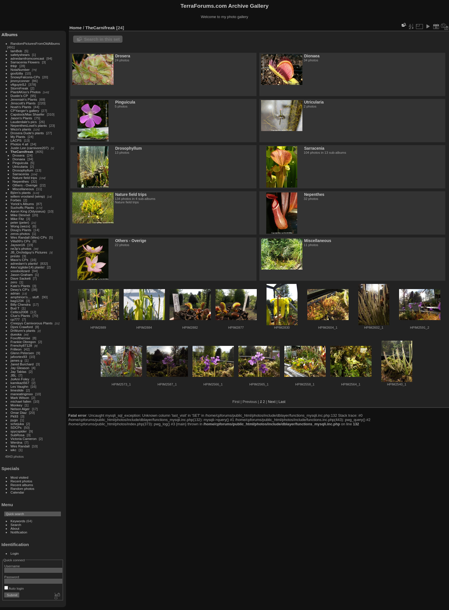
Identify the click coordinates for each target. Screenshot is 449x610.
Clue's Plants (20, 315)
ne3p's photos (21, 248)
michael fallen (21, 401)
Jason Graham (22, 274)
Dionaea (19, 159)
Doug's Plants (21, 230)
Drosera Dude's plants (27, 133)
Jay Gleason (20, 368)
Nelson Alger (20, 409)
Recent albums (22, 485)
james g (16, 360)
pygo (14, 420)
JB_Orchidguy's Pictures (29, 252)
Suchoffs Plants (22, 207)
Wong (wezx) (20, 226)
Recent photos (21, 481)
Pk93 (14, 416)
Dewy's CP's (20, 289)
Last (282, 401)
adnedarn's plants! (24, 263)
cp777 (15, 319)
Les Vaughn (19, 386)
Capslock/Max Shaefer (27, 114)
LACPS (16, 140)
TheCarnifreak (22, 151)
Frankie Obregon (23, 342)
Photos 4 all (19, 144)
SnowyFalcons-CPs (25, 77)
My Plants (18, 137)
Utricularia (20, 166)
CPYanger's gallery (25, 110)
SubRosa (17, 435)
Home (75, 27)
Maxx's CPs (19, 260)
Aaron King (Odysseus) (28, 211)
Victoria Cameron (24, 439)
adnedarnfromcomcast (27, 58)
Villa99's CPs (20, 241)
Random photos (22, 488)
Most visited (19, 477)
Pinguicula (20, 163)
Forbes (16, 200)
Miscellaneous (23, 189)
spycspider (19, 431)
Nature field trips (25, 178)
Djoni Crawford (22, 327)
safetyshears (20, 54)
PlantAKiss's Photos (26, 92)
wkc (13, 450)
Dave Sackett (21, 278)
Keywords (18, 521)
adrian (15, 293)
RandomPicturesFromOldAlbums (35, 43)
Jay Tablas (18, 371)
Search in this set (102, 39)
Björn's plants (21, 192)
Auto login (14, 588)
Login (15, 553)
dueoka (16, 334)
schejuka (17, 424)
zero (14, 282)
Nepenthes (21, 181)
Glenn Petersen (22, 353)
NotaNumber (20, 69)
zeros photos (20, 233)
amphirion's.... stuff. (25, 297)
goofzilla (17, 73)
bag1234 (17, 301)
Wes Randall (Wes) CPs (29, 237)
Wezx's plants (21, 129)
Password (11, 577)
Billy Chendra (21, 304)
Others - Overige (25, 185)
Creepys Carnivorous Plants (32, 323)
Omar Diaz (19, 412)
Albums (9, 34)
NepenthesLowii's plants (29, 125)
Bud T (15, 308)
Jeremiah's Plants (24, 99)
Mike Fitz (17, 219)
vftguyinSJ (18, 84)
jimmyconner (20, 81)
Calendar (17, 492)
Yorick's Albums (22, 204)
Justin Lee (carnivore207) (30, 148)
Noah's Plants (21, 107)
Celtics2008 (19, 312)
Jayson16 (18, 245)
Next (271, 401)
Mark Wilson (20, 397)
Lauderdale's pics (24, 122)
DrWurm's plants (23, 330)
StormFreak (19, 88)
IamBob (16, 51)
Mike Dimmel (20, 215)
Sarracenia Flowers (25, 62)
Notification (19, 532)
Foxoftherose (20, 338)
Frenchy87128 (21, 345)
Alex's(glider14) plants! (28, 267)
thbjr (14, 66)
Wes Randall (20, 446)
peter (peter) (20, 222)
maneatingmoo (22, 394)
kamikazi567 (20, 383)
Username (12, 566)
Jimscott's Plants (23, 103)
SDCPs (16, 427)
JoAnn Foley (20, 379)
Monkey (16, 405)
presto (15, 256)
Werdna (16, 442)
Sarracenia (21, 174)
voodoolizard (20, 271)
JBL (13, 375)
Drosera (19, 155)
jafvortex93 (19, 356)
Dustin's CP (19, 96)
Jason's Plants (21, 118)
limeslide (17, 390)
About (15, 528)
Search (16, 525)
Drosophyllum (23, 170)
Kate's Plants (20, 286)
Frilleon (16, 349)
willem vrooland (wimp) (28, 196)
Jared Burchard (22, 364)
